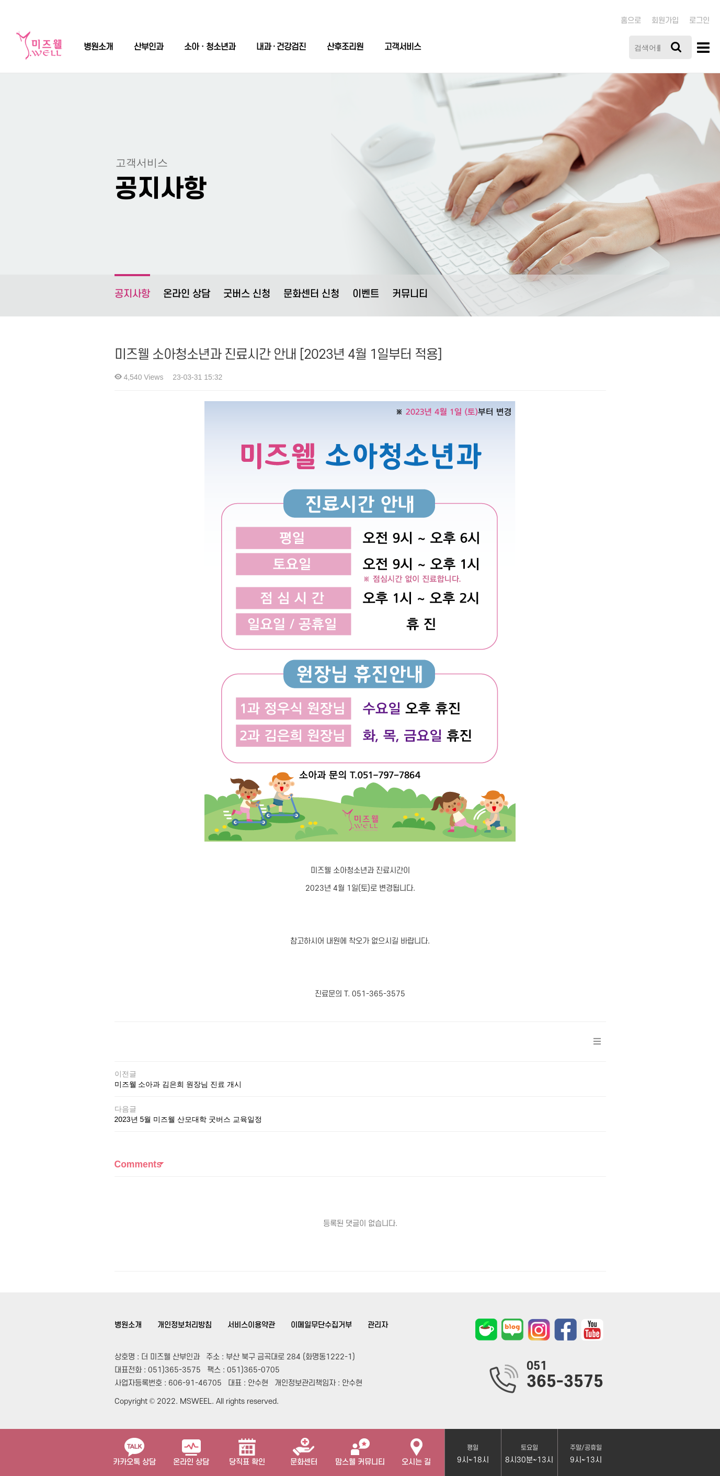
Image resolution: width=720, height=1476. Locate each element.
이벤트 (365, 294)
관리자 (378, 1325)
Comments (138, 1164)
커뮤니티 (410, 294)
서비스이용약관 (251, 1325)
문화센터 (303, 1448)
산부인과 (148, 47)
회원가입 (665, 20)
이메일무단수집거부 (321, 1325)
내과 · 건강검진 (281, 47)
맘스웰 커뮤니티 (360, 1448)
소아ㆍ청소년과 (209, 47)
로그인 (699, 20)
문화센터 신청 (311, 294)
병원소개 (98, 47)
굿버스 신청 (246, 294)
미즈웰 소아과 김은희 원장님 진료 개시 (178, 1084)
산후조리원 (345, 47)
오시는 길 (416, 1448)
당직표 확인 (247, 1448)
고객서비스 (402, 47)
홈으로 (631, 20)
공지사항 (132, 287)
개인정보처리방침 (184, 1325)
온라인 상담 (186, 294)
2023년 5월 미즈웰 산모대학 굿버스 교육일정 (188, 1119)
